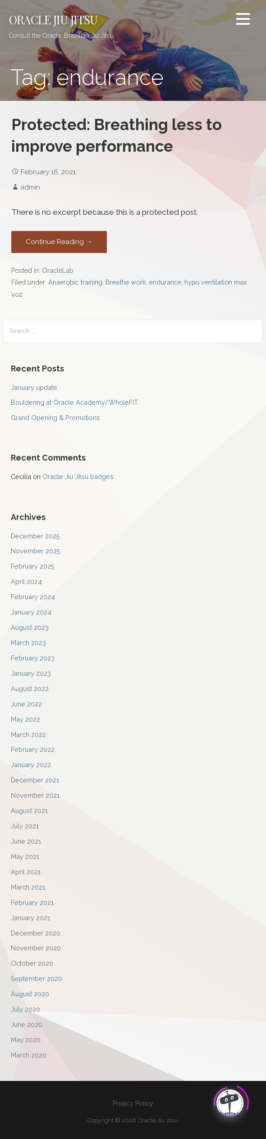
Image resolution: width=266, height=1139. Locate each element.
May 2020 (26, 1040)
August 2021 (29, 810)
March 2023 (28, 642)
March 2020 (28, 1055)
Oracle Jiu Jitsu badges (78, 476)
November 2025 (35, 551)
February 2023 (33, 658)
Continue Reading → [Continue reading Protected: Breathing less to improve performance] (59, 242)
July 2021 (25, 826)
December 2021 (35, 780)
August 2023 (30, 627)
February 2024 (33, 597)
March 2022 (28, 734)
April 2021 (26, 872)
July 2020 (25, 1009)
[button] (243, 20)
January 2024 (31, 612)
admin (30, 187)
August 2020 (30, 994)
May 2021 (25, 856)
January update (34, 387)
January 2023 (31, 673)
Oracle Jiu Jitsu (53, 19)
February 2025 (33, 566)
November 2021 (35, 795)
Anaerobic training (75, 282)
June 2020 (26, 1024)
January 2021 (30, 918)
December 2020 (35, 933)
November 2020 (36, 948)
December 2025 (35, 536)
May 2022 (25, 719)
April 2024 (26, 581)
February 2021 (32, 902)
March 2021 (28, 887)
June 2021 (26, 841)
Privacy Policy (133, 1103)
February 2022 (33, 749)
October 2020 (32, 963)
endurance (165, 282)
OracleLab (57, 270)
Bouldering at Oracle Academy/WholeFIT (74, 402)
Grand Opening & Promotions (55, 417)
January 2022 (31, 764)
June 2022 (26, 704)
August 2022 (30, 688)
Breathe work (125, 282)
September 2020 (36, 978)
